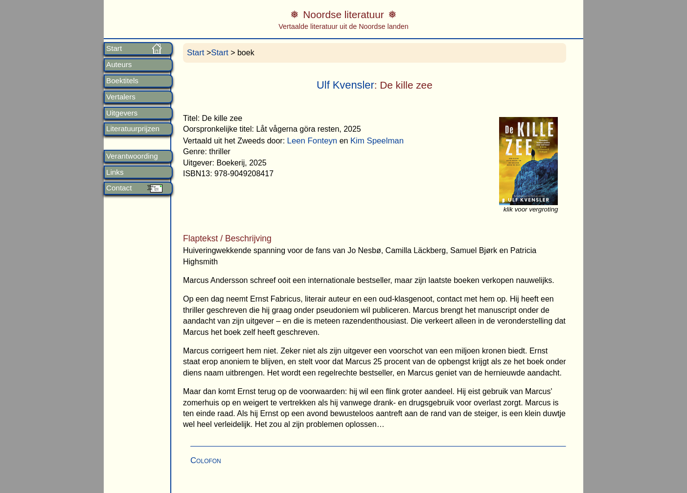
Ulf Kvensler (345, 85)
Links (114, 172)
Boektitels (122, 81)
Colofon (205, 460)
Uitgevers (121, 113)
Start (114, 48)
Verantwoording (132, 156)
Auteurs (119, 65)
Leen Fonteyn (312, 140)
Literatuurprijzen (133, 129)
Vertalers (121, 97)
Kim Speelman (377, 140)
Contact (119, 188)
